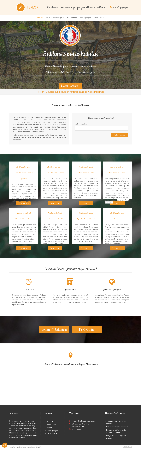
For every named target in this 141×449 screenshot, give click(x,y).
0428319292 (120, 7)
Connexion (127, 447)
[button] (4, 445)
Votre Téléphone (81, 124)
